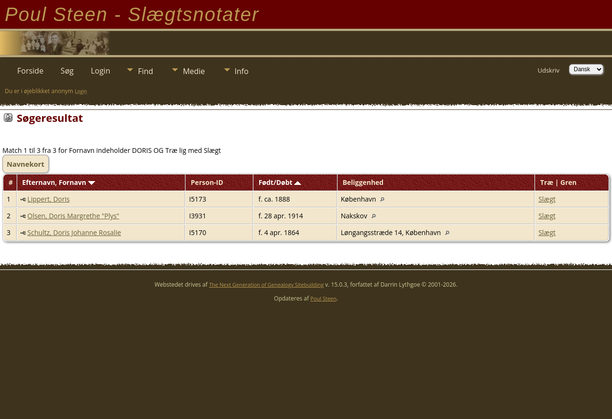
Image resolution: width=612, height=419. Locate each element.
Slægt (547, 199)
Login (100, 70)
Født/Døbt (280, 182)
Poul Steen (323, 298)
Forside (30, 70)
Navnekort (25, 164)
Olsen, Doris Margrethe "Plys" (73, 215)
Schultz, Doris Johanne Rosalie (74, 232)
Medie (194, 71)
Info (242, 71)
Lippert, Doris (48, 199)
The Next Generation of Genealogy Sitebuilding (266, 284)
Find (145, 71)
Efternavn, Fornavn (58, 182)
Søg (67, 70)
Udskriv (548, 70)
